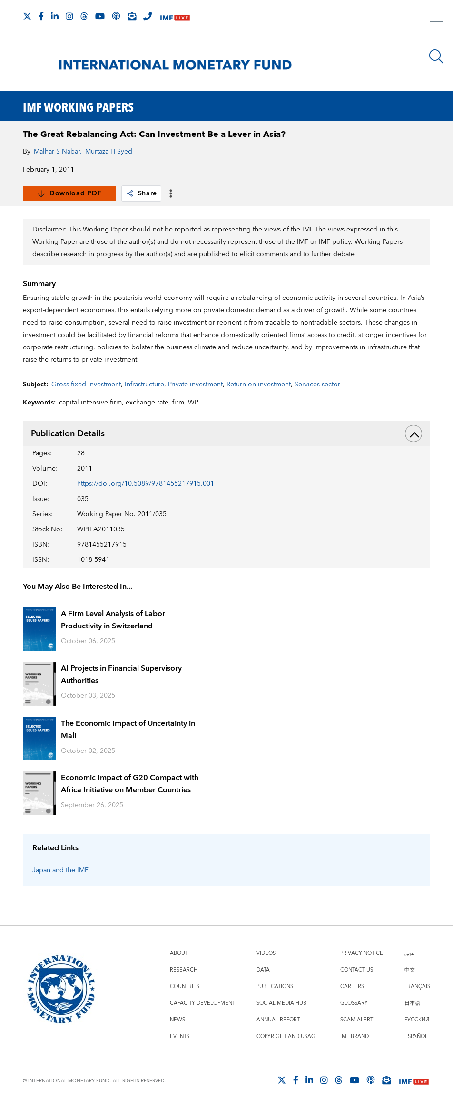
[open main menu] (436, 19)
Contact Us (356, 969)
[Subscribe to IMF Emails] (132, 16)
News (177, 1019)
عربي (409, 953)
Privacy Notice (361, 953)
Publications (274, 986)
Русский (416, 1019)
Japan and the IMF (60, 870)
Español (416, 1036)
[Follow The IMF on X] (27, 16)
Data (263, 969)
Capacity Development (202, 1003)
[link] (130, 193)
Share (142, 193)
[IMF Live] (175, 17)
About (179, 953)
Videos (266, 953)
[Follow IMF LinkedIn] (55, 16)
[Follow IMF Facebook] (41, 16)
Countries (184, 986)
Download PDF (69, 193)
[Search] (436, 56)
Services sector (317, 384)
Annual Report (278, 1019)
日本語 (412, 1003)
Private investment (195, 384)
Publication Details (227, 433)
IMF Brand (354, 1036)
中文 (409, 969)
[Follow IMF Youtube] (100, 16)
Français (417, 986)
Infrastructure (144, 384)
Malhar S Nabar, (58, 151)
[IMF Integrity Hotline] (147, 16)
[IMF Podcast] (116, 16)
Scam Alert (356, 1019)
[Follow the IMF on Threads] (84, 16)
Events (179, 1036)
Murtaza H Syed (108, 151)
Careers (352, 986)
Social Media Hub (281, 1003)
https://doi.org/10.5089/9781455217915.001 (145, 484)
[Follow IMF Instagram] (69, 16)
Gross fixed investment (86, 384)
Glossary (354, 1003)
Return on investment (258, 384)
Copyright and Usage (287, 1036)
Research (183, 969)
